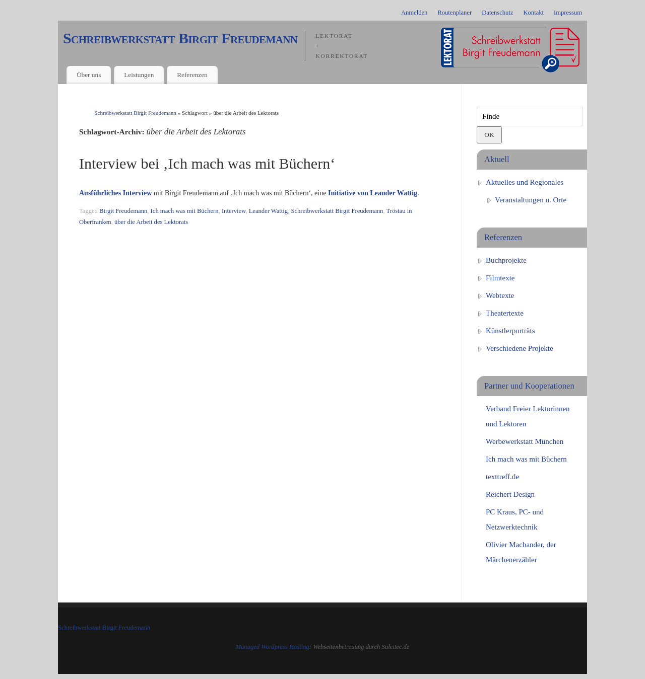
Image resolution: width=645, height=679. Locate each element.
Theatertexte (505, 313)
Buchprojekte (506, 260)
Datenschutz (497, 12)
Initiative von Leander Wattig (372, 193)
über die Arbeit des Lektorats (151, 221)
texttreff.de (502, 477)
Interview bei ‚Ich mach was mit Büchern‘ (207, 163)
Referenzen (192, 75)
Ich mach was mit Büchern (185, 210)
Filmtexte (500, 278)
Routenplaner (454, 12)
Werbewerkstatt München (524, 441)
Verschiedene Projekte (519, 348)
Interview (233, 210)
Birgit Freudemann (123, 210)
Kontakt (533, 12)
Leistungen (139, 75)
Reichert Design (510, 494)
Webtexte (500, 295)
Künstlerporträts (510, 331)
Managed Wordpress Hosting (272, 646)
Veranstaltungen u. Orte (530, 200)
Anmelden (414, 12)
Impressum (568, 12)
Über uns (89, 75)
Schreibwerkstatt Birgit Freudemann (180, 38)
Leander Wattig (268, 210)
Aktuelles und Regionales (524, 182)
